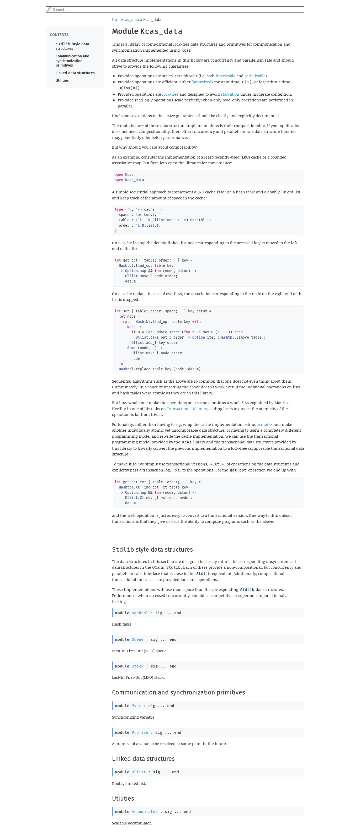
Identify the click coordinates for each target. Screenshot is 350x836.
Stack (138, 666)
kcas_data (130, 19)
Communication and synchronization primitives (72, 60)
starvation (230, 94)
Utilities (62, 80)
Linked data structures (75, 73)
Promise (140, 732)
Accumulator (145, 811)
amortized (202, 82)
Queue (138, 639)
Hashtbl (140, 613)
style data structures (72, 46)
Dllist (139, 772)
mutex (267, 424)
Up (114, 19)
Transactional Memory (187, 408)
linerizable (225, 76)
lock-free (170, 94)
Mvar (136, 705)
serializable (255, 76)
